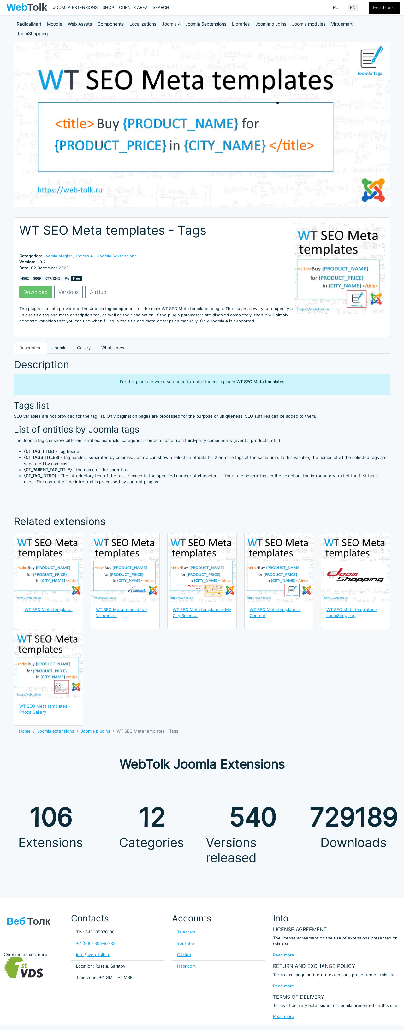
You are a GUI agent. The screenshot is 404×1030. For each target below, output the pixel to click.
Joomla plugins (270, 23)
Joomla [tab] (59, 347)
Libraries (241, 23)
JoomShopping (32, 33)
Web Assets (80, 23)
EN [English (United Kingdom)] (353, 7)
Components (111, 23)
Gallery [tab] (84, 347)
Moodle (54, 23)
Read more (283, 955)
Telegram (186, 932)
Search (161, 7)
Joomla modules (308, 23)
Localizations (142, 23)
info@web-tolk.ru (93, 954)
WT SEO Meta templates (260, 382)
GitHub (97, 292)
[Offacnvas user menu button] (365, 7)
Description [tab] (30, 347)
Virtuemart (342, 23)
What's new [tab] (112, 347)
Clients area (133, 7)
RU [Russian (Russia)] (336, 7)
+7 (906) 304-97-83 (96, 943)
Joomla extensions (75, 7)
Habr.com (186, 966)
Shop (108, 7)
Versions (68, 292)
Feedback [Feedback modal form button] (384, 7)
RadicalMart (29, 23)
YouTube (185, 943)
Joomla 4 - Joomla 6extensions (194, 23)
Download (35, 292)
